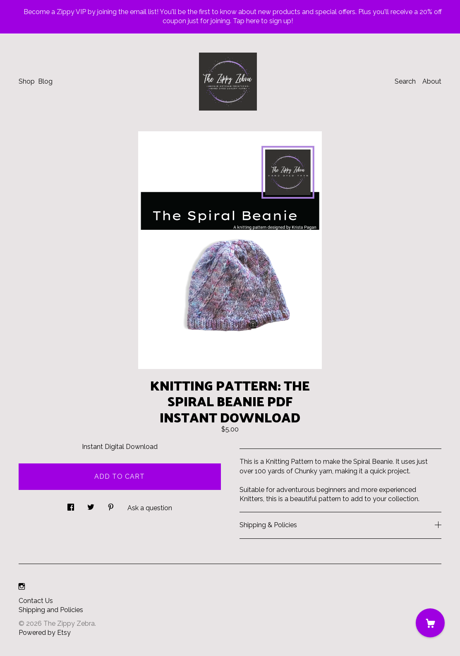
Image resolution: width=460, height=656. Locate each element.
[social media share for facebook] (70, 505)
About (431, 81)
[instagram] (22, 587)
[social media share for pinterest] (111, 505)
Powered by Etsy (45, 633)
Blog (45, 81)
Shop (27, 81)
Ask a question (149, 508)
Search (405, 81)
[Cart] (430, 622)
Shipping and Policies (51, 610)
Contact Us (36, 601)
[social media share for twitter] (90, 505)
